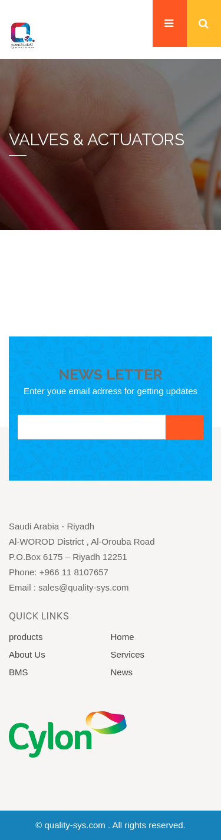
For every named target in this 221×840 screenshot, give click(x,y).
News (122, 672)
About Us (27, 654)
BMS (18, 672)
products (26, 637)
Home (122, 637)
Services (128, 654)
